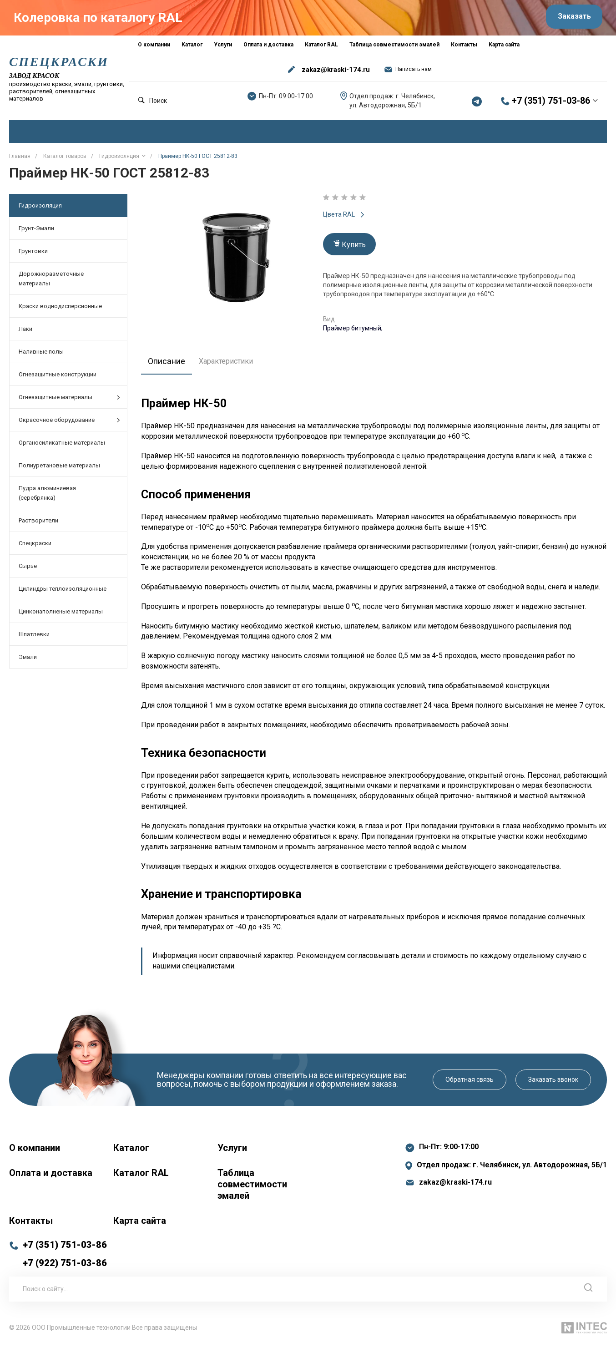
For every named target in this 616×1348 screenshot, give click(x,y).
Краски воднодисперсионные (60, 309)
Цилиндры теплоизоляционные (62, 592)
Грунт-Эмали (36, 231)
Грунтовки (33, 254)
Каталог (131, 1150)
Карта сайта (139, 1223)
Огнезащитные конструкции (57, 378)
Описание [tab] (169, 364)
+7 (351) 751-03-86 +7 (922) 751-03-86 (65, 1257)
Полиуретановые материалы (59, 469)
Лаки (25, 332)
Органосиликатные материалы (62, 446)
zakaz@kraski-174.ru (336, 73)
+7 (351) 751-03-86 (551, 104)
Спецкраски (35, 546)
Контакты (31, 1223)
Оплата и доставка (50, 1176)
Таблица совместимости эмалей (252, 1187)
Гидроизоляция (40, 209)
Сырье (28, 569)
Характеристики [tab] (231, 364)
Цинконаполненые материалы (61, 615)
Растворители (38, 524)
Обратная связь (469, 1082)
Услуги (232, 1150)
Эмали (28, 660)
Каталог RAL (141, 1176)
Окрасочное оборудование (69, 423)
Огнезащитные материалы (69, 400)
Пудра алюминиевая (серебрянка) (47, 496)
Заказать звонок (553, 1082)
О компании (34, 1150)
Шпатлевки (34, 637)
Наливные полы (41, 355)
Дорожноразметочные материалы (51, 282)
